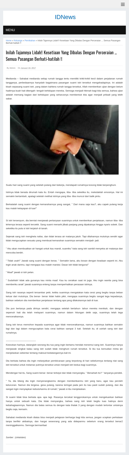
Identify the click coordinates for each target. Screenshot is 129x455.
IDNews (65, 17)
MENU (10, 30)
